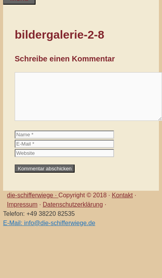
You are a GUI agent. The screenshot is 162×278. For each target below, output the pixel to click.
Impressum (22, 204)
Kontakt (122, 195)
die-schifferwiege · (32, 195)
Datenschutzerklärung (73, 204)
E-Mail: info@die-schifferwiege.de (49, 223)
